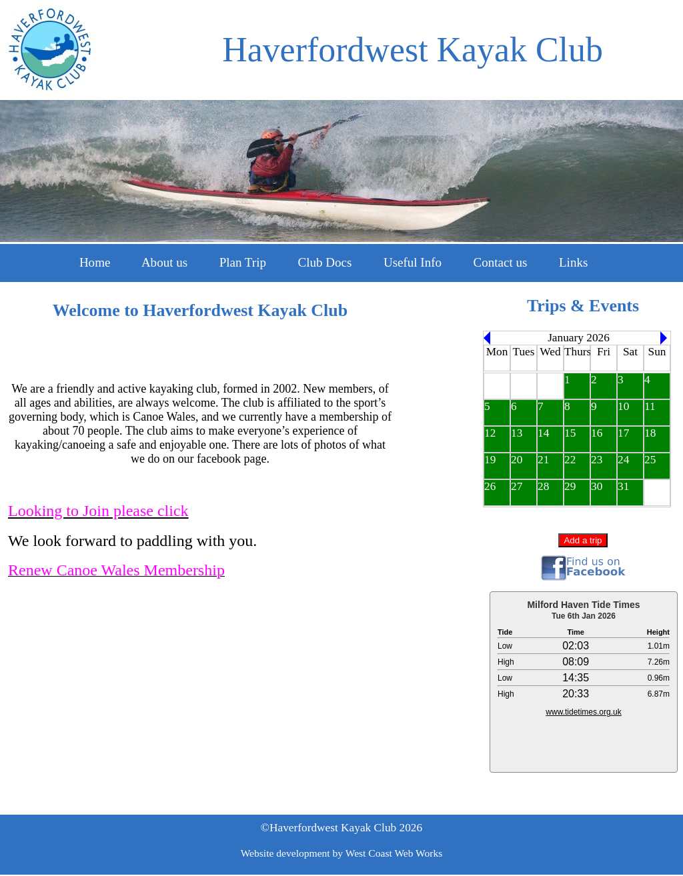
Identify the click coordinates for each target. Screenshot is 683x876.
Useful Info (413, 262)
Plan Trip (242, 262)
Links (573, 262)
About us (164, 262)
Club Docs (325, 262)
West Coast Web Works (394, 853)
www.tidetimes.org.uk (583, 712)
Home (94, 262)
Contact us (501, 262)
